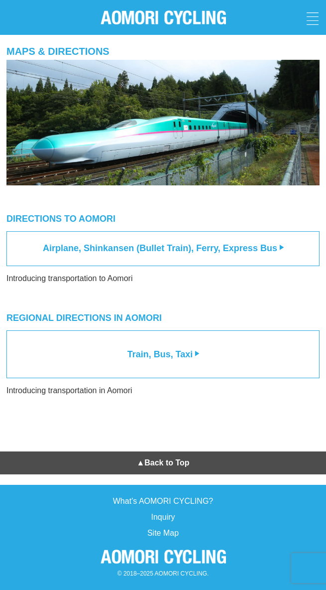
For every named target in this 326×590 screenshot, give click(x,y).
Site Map (163, 533)
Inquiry (163, 517)
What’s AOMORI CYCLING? (163, 501)
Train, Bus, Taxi (164, 354)
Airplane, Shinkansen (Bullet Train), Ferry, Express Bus (164, 248)
